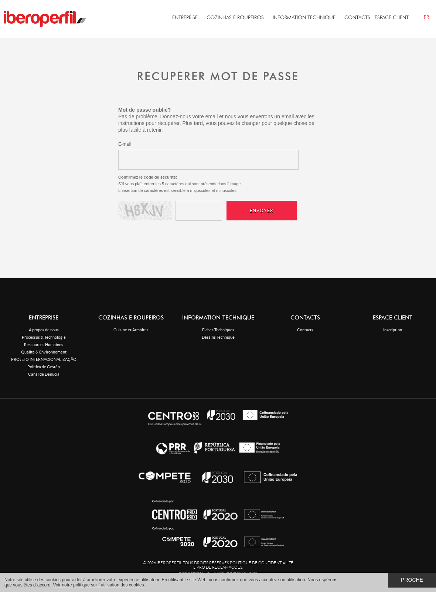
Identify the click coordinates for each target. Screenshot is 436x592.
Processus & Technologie (44, 337)
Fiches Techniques (218, 330)
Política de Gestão (43, 367)
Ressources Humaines (43, 344)
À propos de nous (44, 330)
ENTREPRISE (185, 17)
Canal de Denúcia (43, 374)
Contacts (305, 330)
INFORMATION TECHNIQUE (304, 17)
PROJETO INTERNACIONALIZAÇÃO (43, 359)
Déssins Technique (218, 337)
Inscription (392, 330)
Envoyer (261, 210)
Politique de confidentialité (261, 563)
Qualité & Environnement (44, 352)
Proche (412, 580)
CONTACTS (357, 17)
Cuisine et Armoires (131, 330)
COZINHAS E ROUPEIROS (235, 17)
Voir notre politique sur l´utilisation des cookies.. (99, 585)
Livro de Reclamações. (218, 567)
